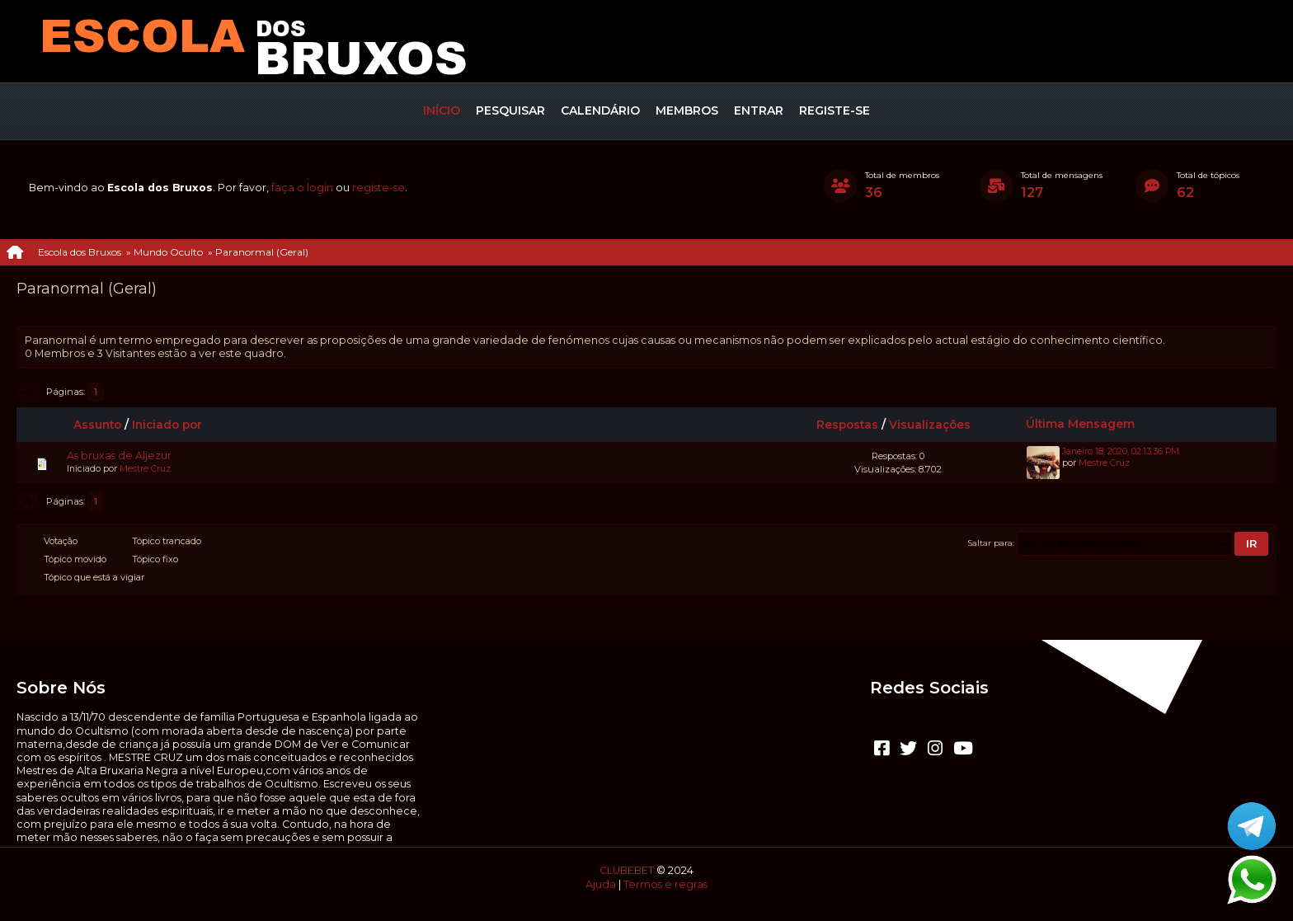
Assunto (97, 424)
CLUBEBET (626, 870)
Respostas (847, 424)
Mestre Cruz (145, 468)
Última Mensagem (1080, 423)
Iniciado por (167, 424)
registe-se (378, 187)
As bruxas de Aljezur (119, 455)
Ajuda (600, 884)
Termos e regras (665, 884)
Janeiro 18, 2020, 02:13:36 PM (1120, 451)
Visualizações (937, 424)
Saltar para (990, 542)
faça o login (302, 187)
